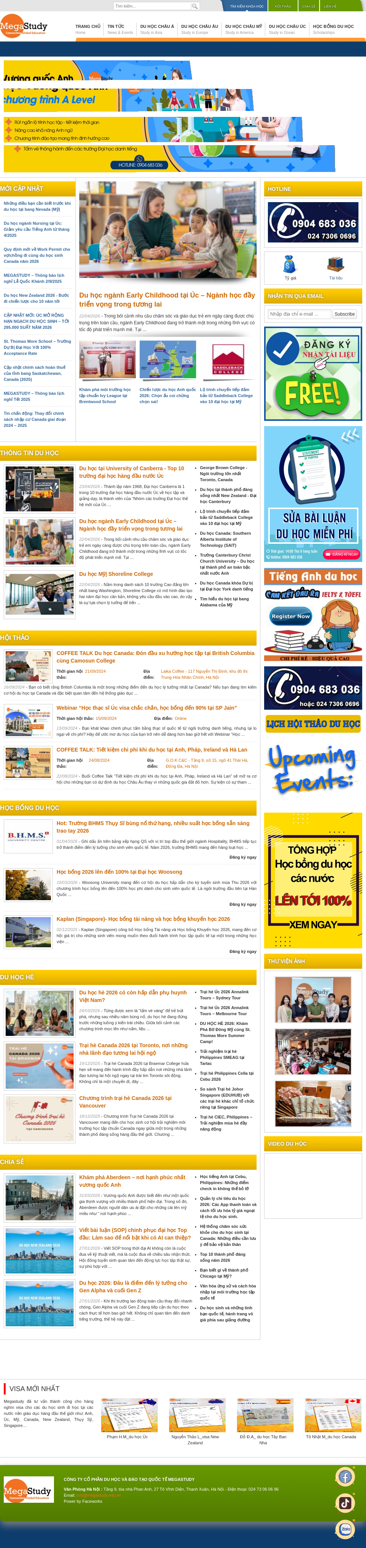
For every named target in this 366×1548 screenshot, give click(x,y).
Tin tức (120, 29)
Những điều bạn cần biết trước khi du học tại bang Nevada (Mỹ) (37, 206)
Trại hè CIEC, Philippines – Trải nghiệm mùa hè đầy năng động (226, 1123)
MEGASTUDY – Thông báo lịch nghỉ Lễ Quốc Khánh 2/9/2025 (34, 278)
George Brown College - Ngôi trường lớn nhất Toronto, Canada (223, 473)
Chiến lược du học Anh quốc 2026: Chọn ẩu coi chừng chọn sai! (168, 395)
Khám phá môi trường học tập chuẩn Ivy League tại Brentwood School (105, 395)
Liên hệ (330, 6)
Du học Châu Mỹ (243, 29)
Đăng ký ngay (243, 857)
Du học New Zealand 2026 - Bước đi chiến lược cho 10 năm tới (36, 298)
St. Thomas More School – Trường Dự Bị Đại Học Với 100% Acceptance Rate (37, 347)
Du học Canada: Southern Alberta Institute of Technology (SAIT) (225, 539)
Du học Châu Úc (287, 29)
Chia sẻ (308, 6)
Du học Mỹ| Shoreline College (116, 574)
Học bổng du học (333, 29)
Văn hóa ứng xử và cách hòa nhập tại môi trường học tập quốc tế (228, 1292)
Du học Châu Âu (199, 29)
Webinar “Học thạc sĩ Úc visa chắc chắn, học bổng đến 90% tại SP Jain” (147, 708)
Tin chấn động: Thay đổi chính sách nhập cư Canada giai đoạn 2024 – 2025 (35, 419)
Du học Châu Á (157, 29)
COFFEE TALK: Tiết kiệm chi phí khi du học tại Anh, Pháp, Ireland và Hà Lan (152, 750)
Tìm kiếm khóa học (247, 6)
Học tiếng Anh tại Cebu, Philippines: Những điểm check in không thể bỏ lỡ (224, 1182)
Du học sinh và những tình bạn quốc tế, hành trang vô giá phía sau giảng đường (226, 1314)
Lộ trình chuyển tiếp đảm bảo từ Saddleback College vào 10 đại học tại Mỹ (226, 395)
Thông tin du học (29, 453)
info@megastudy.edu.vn (99, 1495)
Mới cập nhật (21, 189)
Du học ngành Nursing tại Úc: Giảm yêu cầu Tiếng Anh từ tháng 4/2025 (36, 229)
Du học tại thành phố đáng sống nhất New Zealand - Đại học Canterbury (228, 495)
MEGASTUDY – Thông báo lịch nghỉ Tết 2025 (34, 396)
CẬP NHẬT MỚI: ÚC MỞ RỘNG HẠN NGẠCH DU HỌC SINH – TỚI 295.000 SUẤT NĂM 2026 (36, 321)
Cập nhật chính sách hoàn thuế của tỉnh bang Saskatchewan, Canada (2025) (34, 373)
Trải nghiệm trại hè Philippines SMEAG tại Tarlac (222, 1057)
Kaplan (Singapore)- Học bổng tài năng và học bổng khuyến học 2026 (143, 919)
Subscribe (345, 314)
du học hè (17, 977)
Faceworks (92, 1501)
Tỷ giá (290, 267)
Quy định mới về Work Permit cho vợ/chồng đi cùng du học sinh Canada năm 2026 (37, 255)
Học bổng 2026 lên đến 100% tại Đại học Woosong (119, 872)
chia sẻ (12, 1162)
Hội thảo (283, 6)
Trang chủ (87, 29)
